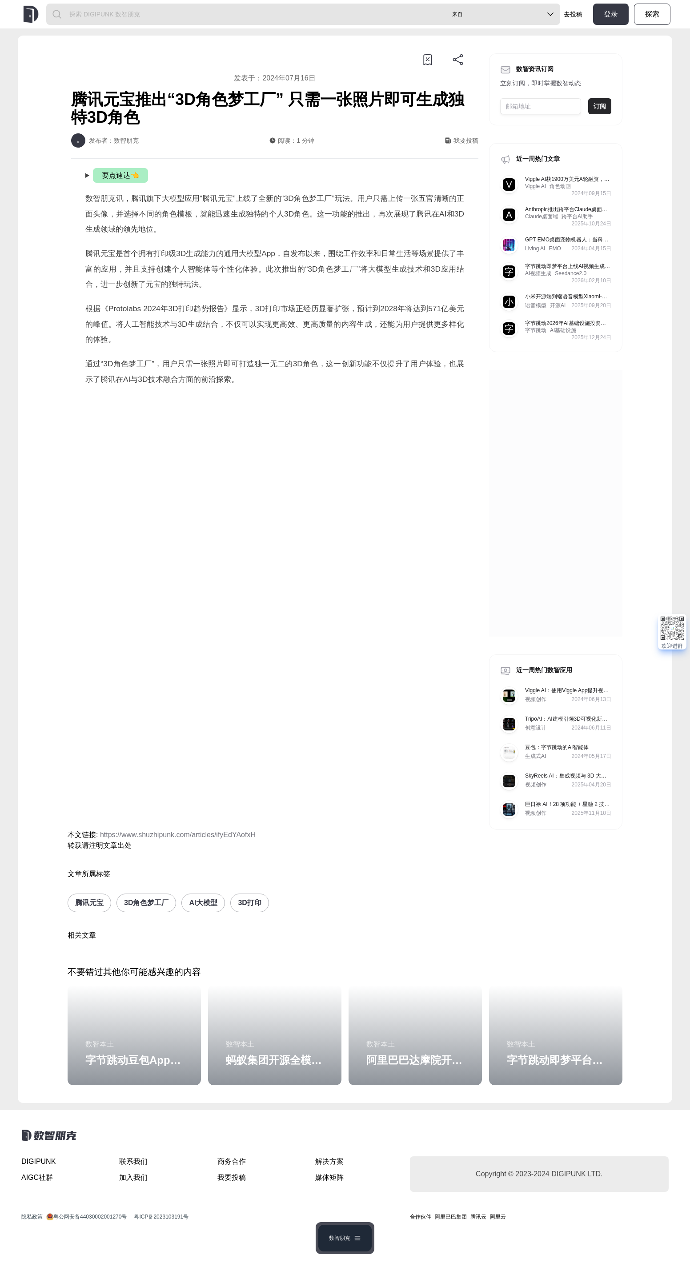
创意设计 (535, 728)
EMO (555, 248)
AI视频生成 (538, 273)
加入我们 (133, 1177)
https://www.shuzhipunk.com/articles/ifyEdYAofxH (178, 834)
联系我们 (133, 1161)
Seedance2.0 (570, 273)
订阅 (600, 106)
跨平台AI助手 (577, 216)
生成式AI (535, 756)
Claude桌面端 (541, 216)
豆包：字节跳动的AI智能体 (557, 747)
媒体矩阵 (329, 1177)
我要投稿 (231, 1177)
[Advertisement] (274, 467)
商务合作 (231, 1161)
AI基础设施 (563, 330)
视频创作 (535, 699)
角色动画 (560, 186)
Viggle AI (535, 186)
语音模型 (535, 305)
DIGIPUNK (38, 1161)
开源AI (558, 305)
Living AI (535, 248)
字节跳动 (535, 330)
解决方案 (329, 1161)
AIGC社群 (37, 1177)
